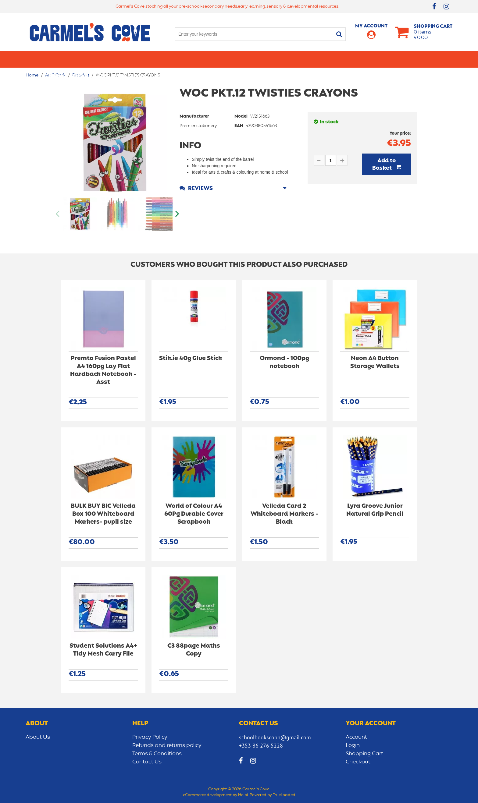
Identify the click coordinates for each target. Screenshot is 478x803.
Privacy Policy (149, 737)
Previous (58, 214)
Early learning (308, 59)
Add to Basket (384, 164)
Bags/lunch (265, 59)
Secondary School (122, 59)
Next (176, 214)
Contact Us (147, 762)
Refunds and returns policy (167, 745)
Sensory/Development (365, 59)
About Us (38, 737)
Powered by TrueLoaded (272, 795)
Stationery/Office (179, 59)
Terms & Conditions (157, 753)
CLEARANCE (416, 59)
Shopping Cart (364, 753)
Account (356, 737)
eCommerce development (207, 795)
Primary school (68, 59)
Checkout (358, 762)
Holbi (243, 795)
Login (353, 745)
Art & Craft (226, 59)
